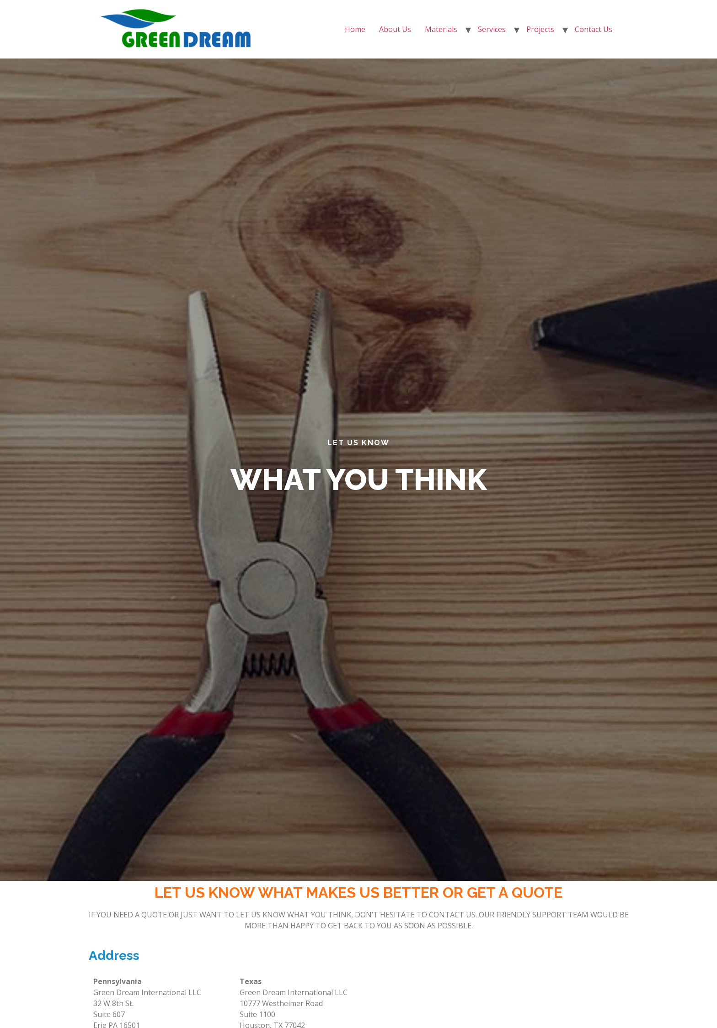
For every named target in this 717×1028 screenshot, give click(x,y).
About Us (395, 29)
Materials (441, 29)
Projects (540, 29)
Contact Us (593, 29)
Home (355, 29)
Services (492, 29)
